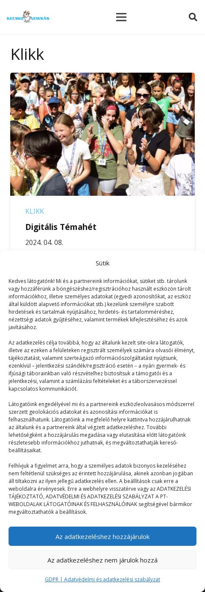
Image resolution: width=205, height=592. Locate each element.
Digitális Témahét (61, 227)
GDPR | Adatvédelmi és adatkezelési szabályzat (102, 579)
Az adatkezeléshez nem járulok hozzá (102, 560)
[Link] (28, 17)
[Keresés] (193, 17)
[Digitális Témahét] (102, 78)
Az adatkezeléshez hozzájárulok (102, 536)
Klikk (34, 211)
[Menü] (121, 17)
